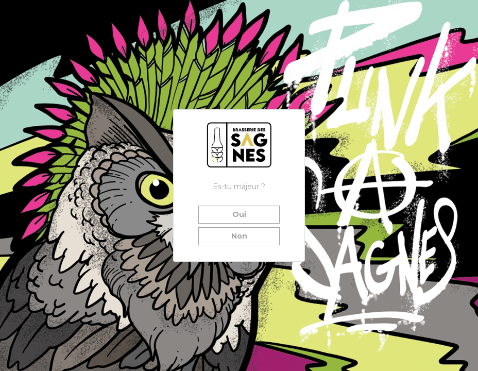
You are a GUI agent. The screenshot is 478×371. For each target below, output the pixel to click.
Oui (239, 214)
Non (239, 236)
